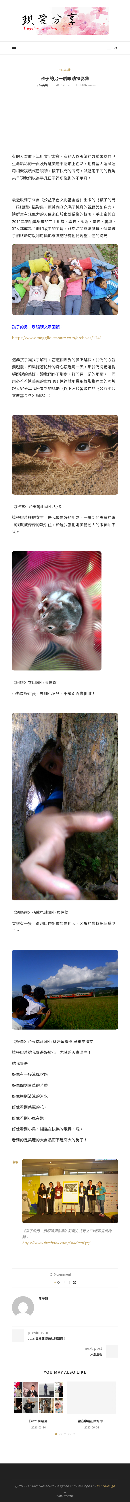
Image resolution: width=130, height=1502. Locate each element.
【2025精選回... (38, 1421)
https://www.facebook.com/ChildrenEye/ (56, 1242)
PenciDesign (106, 1486)
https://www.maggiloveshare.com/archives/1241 (57, 337)
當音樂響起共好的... (91, 1421)
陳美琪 (43, 85)
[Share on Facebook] (70, 1282)
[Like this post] (61, 1282)
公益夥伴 (65, 70)
